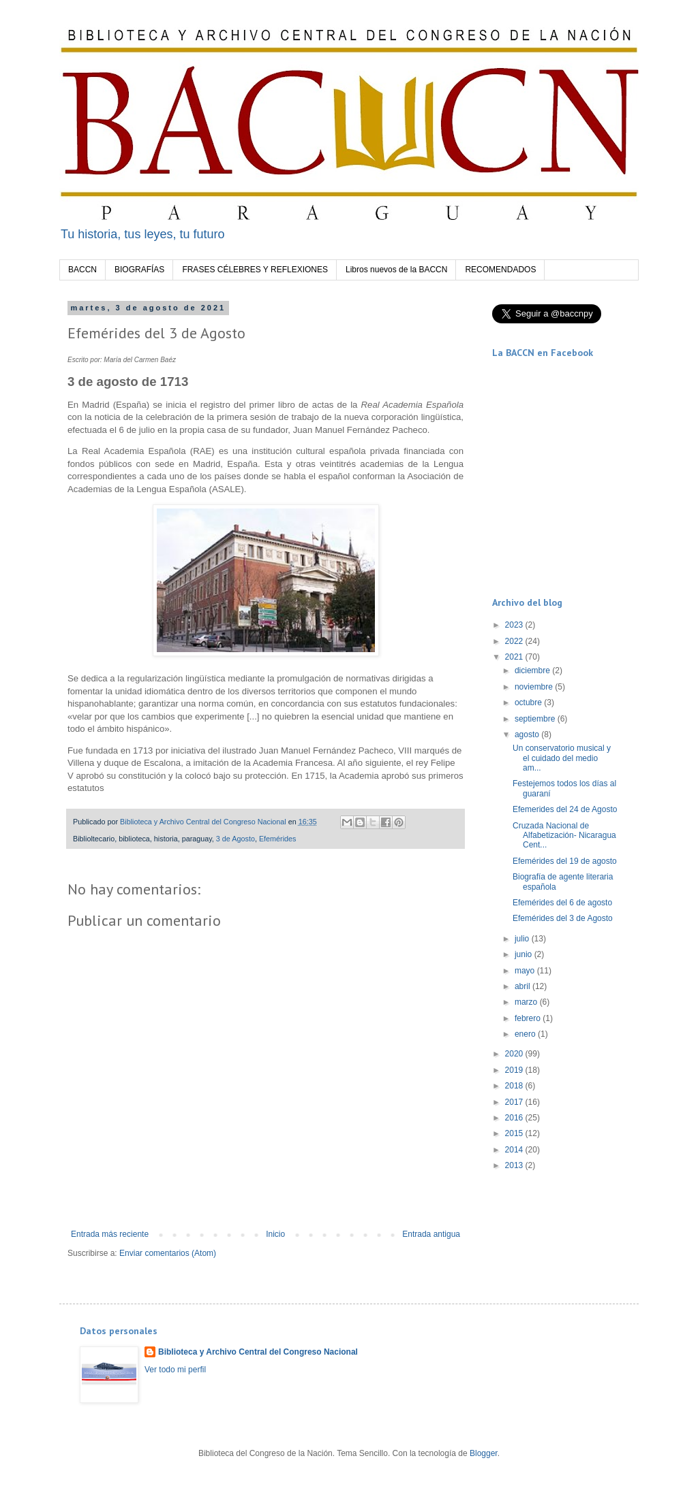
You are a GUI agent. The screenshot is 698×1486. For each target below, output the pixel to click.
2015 (515, 1133)
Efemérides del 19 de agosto (565, 861)
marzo (527, 1002)
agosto (528, 734)
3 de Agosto (235, 839)
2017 (515, 1102)
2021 (515, 657)
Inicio (275, 1234)
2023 (515, 625)
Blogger (484, 1453)
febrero (529, 1018)
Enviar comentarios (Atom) (167, 1253)
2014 (515, 1149)
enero (526, 1034)
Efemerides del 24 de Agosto (565, 809)
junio (524, 954)
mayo (526, 970)
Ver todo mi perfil (175, 1369)
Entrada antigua (431, 1234)
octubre (529, 702)
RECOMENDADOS (500, 269)
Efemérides (278, 839)
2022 (515, 641)
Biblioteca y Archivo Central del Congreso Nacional (258, 1352)
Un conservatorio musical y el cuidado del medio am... (562, 758)
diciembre (533, 670)
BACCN (82, 269)
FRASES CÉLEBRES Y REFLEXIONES (255, 269)
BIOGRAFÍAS (139, 269)
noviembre (535, 687)
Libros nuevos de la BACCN (396, 269)
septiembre (536, 719)
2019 (515, 1070)
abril (523, 986)
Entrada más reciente (110, 1234)
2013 (515, 1165)
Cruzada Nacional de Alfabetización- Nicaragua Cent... (564, 835)
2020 (515, 1054)
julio (523, 938)
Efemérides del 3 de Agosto (563, 918)
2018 (515, 1086)
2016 (515, 1117)
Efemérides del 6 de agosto (562, 902)
